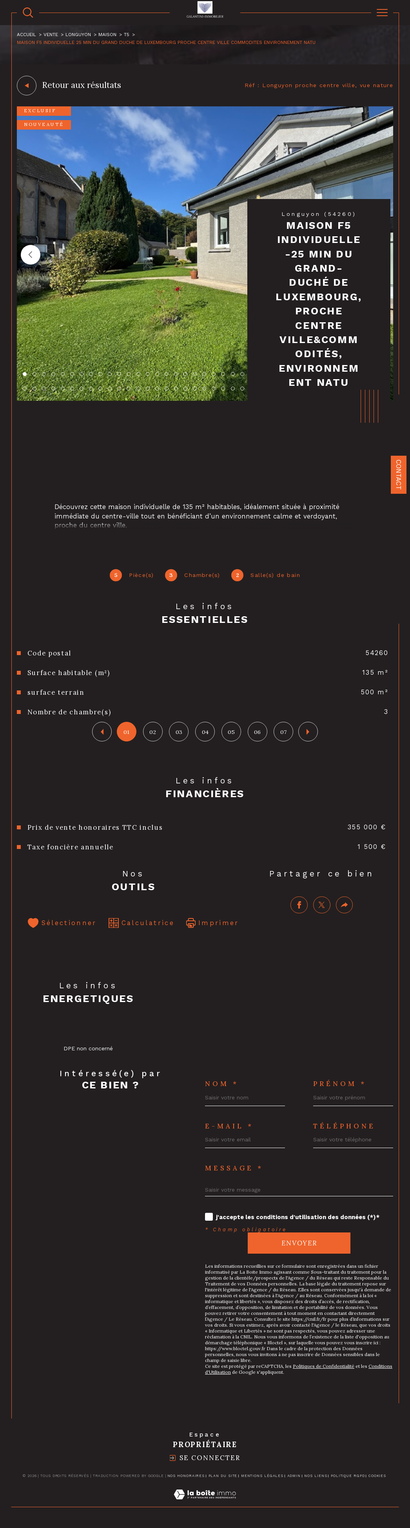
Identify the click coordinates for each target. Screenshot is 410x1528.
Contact (399, 475)
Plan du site (223, 1477)
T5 (126, 35)
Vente (51, 35)
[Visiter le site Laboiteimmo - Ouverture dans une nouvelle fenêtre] (204, 1504)
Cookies (377, 1477)
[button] (30, 255)
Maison (107, 35)
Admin (294, 1477)
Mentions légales (262, 1477)
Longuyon (78, 35)
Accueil (26, 35)
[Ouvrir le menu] (382, 12)
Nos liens (315, 1477)
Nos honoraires (186, 1477)
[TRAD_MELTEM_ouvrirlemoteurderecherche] (28, 12)
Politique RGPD (348, 1477)
